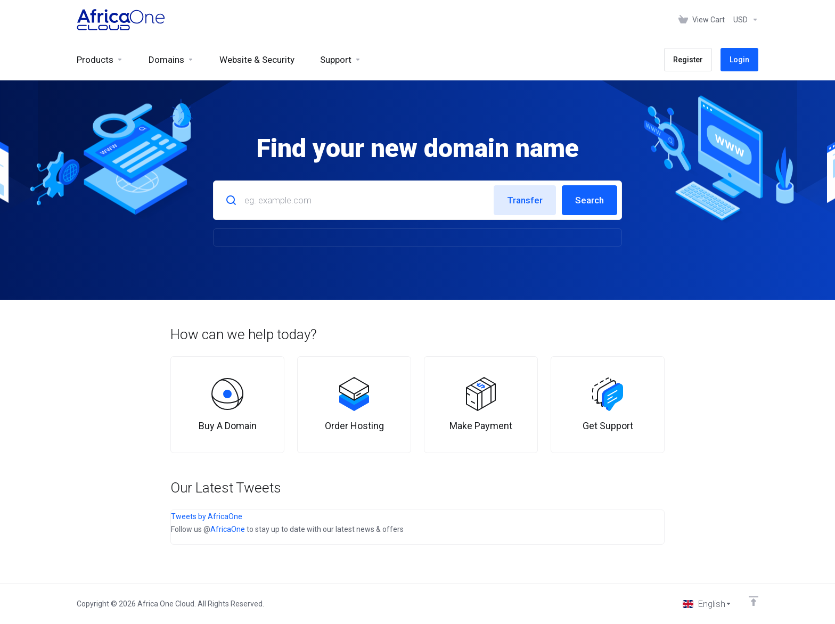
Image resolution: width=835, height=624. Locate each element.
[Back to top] (753, 601)
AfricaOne (227, 529)
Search (589, 200)
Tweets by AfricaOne (206, 516)
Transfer (525, 200)
